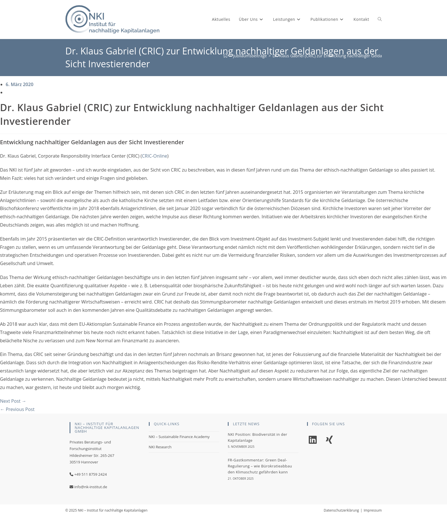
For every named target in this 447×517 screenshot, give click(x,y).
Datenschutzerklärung (341, 510)
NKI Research (160, 446)
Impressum (373, 510)
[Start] (225, 55)
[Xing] (329, 439)
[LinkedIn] (313, 439)
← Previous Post (17, 409)
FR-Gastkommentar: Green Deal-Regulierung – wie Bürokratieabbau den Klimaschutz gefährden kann (260, 466)
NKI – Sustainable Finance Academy (179, 436)
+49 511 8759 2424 (90, 474)
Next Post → (13, 401)
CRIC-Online (154, 156)
